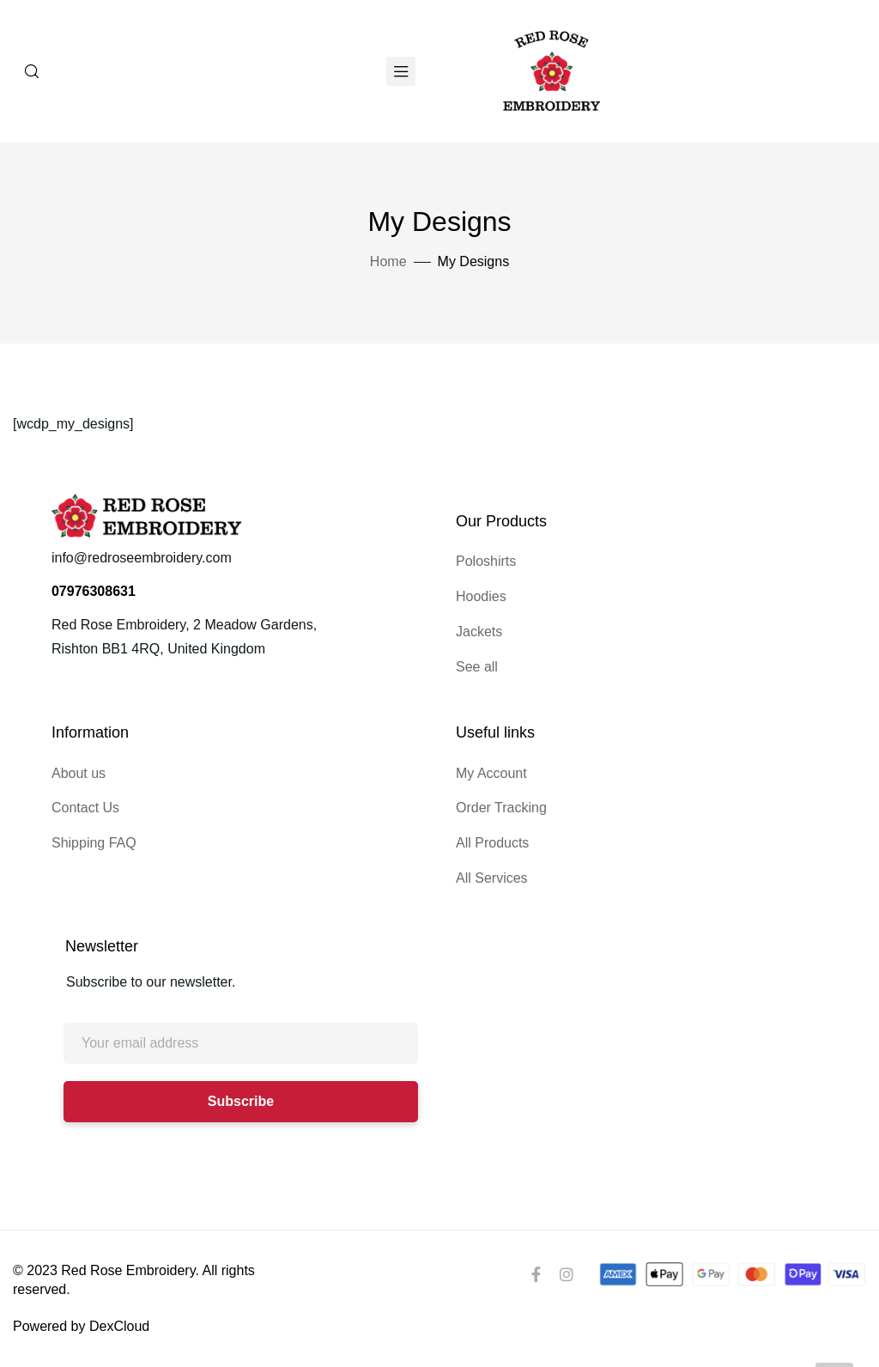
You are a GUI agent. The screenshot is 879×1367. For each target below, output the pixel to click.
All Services (492, 878)
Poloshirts (486, 561)
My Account (491, 773)
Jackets (479, 631)
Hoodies (481, 596)
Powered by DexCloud (81, 1326)
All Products (492, 842)
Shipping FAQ (94, 842)
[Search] (32, 71)
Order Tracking (501, 807)
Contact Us (85, 807)
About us (79, 773)
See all (477, 666)
